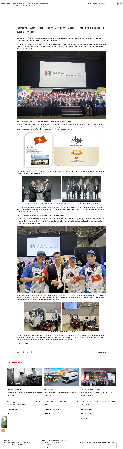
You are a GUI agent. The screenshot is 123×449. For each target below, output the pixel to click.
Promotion (58, 409)
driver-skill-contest (92, 389)
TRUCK (52, 389)
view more (10, 413)
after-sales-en (17, 389)
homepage (9, 16)
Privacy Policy (7, 440)
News (16, 409)
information (10, 409)
